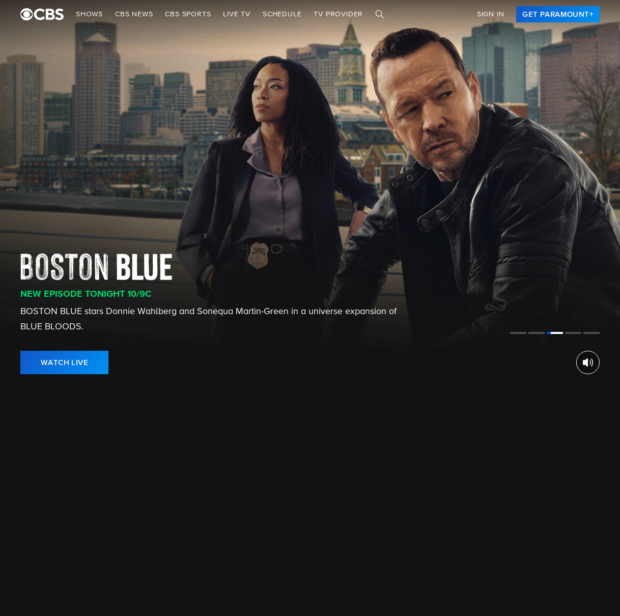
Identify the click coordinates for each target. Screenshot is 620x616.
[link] (558, 14)
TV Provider (338, 14)
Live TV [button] (236, 14)
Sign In (490, 14)
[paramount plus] (42, 14)
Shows (89, 14)
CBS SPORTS (188, 14)
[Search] (379, 14)
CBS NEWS (134, 14)
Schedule (282, 14)
